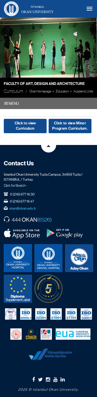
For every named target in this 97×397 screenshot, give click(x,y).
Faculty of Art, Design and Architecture (44, 83)
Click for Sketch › (15, 185)
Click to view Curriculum (25, 126)
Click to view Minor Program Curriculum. (70, 126)
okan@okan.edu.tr (22, 208)
